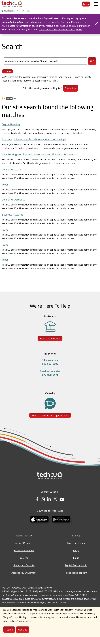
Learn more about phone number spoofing (61, 29)
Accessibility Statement (23, 573)
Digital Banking (11, 124)
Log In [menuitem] (86, 4)
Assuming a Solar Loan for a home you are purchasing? (34, 139)
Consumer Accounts (13, 199)
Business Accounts (12, 214)
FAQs (76, 550)
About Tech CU (24, 535)
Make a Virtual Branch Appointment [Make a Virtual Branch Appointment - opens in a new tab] (50, 415)
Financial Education (24, 550)
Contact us (70, 88)
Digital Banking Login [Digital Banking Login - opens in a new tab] (76, 565)
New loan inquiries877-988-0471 (50, 373)
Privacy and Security (23, 565)
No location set (23, 10)
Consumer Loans (11, 169)
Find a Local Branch (50, 338)
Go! (92, 61)
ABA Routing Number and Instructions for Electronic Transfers (38, 154)
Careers (24, 558)
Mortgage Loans (76, 543)
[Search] (45, 60)
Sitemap (76, 535)
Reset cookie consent (76, 573)
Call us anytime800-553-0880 (50, 362)
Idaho (5, 229)
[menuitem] (12, 4)
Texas (5, 184)
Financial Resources (24, 543)
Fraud (76, 558)
